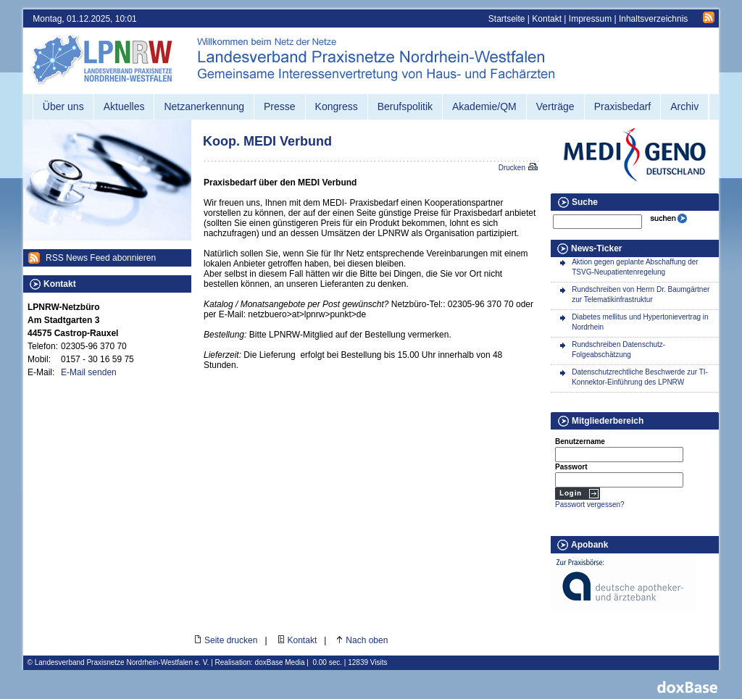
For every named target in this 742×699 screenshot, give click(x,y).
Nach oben (367, 640)
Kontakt (547, 19)
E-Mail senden (89, 372)
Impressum (590, 19)
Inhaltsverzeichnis (653, 19)
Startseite (506, 19)
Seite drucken (230, 640)
